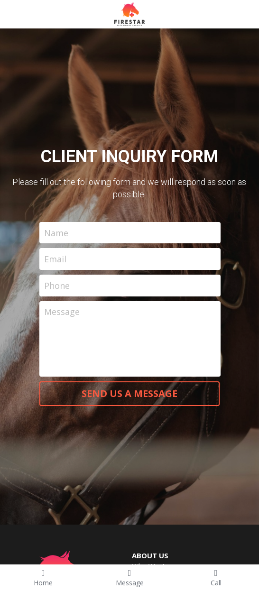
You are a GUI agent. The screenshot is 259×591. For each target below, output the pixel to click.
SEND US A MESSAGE (129, 393)
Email (55, 259)
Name (56, 232)
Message (62, 311)
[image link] (129, 13)
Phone (57, 285)
